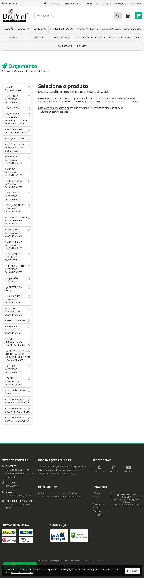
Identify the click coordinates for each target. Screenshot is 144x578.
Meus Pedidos (73, 3)
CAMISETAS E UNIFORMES (72, 46)
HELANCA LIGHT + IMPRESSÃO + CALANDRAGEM (17, 269)
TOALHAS (37, 37)
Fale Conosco (70, 493)
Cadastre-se (134, 3)
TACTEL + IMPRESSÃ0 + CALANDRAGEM (17, 381)
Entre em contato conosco (54, 111)
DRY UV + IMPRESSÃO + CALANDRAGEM (17, 232)
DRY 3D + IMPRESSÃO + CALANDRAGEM (17, 172)
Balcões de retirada (73, 496)
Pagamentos (99, 502)
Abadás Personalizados (17, 88)
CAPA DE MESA (132, 28)
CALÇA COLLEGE (17, 138)
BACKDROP (24, 28)
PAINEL (14, 37)
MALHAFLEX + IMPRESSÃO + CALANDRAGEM (17, 299)
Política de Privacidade (22, 572)
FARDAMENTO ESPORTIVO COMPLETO (17, 257)
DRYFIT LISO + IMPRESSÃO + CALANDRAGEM (17, 244)
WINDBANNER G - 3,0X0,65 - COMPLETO (17, 401)
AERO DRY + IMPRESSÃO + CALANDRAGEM (17, 99)
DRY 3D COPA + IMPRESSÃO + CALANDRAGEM (17, 184)
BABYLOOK (17, 108)
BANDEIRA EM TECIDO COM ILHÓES (17, 131)
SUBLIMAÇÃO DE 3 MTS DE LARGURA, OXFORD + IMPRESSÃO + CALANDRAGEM (17, 355)
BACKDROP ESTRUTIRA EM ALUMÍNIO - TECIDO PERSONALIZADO (17, 119)
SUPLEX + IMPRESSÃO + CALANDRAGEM (17, 369)
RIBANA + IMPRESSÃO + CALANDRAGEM (17, 329)
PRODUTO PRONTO (87, 28)
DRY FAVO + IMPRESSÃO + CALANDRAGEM (17, 196)
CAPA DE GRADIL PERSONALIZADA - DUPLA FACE (17, 147)
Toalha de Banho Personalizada (17, 392)
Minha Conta (51, 3)
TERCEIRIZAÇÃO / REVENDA (90, 37)
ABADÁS (8, 28)
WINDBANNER (62, 37)
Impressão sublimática (17, 280)
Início (41, 493)
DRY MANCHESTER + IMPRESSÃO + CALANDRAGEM (17, 220)
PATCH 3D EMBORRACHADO (125, 37)
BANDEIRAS (40, 28)
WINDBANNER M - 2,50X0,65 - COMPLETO (17, 410)
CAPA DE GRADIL (111, 28)
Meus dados (96, 495)
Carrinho (98, 514)
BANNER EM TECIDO (61, 28)
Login (121, 3)
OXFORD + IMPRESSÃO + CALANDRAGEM (17, 311)
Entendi (132, 570)
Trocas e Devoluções (49, 496)
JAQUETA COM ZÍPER (17, 289)
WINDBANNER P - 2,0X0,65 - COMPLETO (17, 419)
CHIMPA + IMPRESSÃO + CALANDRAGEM (17, 159)
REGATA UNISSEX (17, 320)
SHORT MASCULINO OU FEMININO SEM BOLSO (17, 341)
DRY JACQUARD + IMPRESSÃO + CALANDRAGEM (17, 208)
